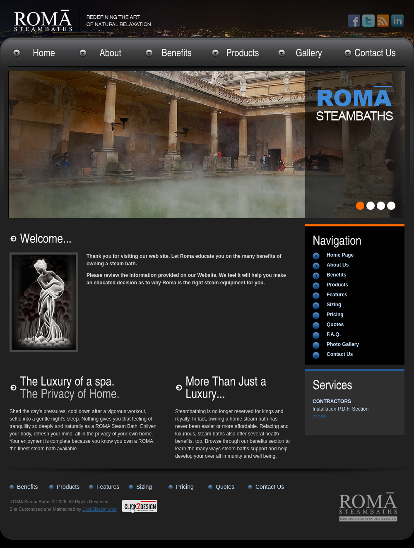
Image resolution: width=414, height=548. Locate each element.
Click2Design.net (99, 509)
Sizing (334, 305)
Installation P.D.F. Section (340, 405)
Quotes (335, 324)
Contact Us (340, 354)
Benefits (336, 275)
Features (337, 295)
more (319, 416)
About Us (338, 265)
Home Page (340, 255)
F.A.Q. (334, 334)
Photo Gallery (343, 344)
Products (337, 285)
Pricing (335, 314)
